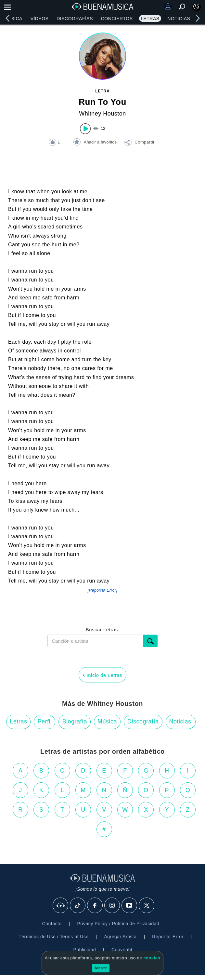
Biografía (74, 721)
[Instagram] (112, 905)
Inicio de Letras (102, 674)
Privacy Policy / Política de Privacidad (118, 923)
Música (13, 18)
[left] (7, 18)
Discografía (143, 721)
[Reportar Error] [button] (102, 590)
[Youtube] (129, 905)
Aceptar (101, 968)
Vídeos (40, 18)
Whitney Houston (102, 113)
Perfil (44, 721)
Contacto (52, 923)
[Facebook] (95, 905)
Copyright (121, 949)
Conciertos (117, 18)
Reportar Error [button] (167, 936)
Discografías (75, 18)
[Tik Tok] (78, 905)
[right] (197, 18)
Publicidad (84, 949)
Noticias (178, 18)
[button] (139, 143)
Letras (150, 18)
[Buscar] (150, 641)
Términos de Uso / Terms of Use (53, 936)
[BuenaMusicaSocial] (61, 905)
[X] (147, 905)
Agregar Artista (120, 936)
